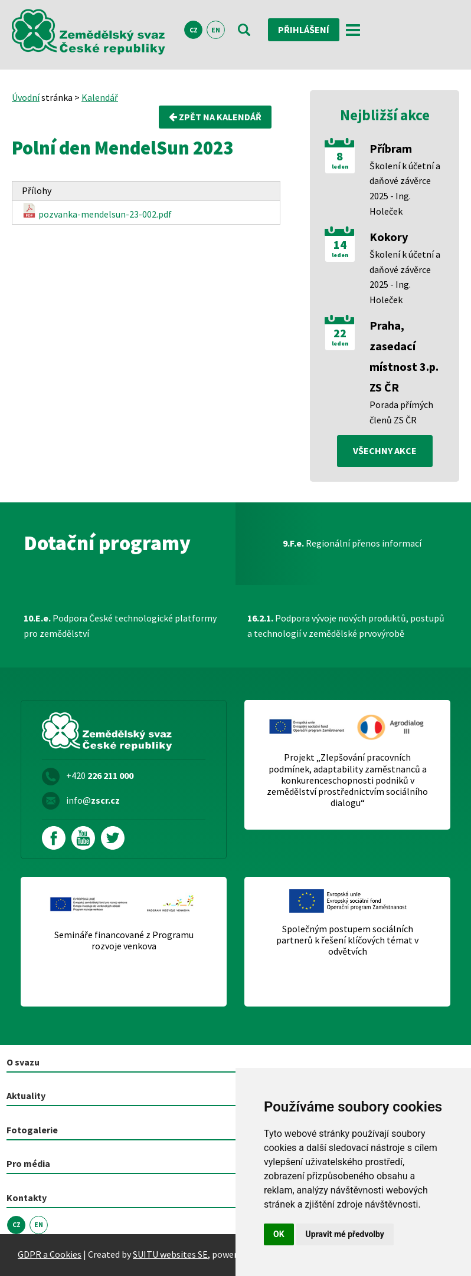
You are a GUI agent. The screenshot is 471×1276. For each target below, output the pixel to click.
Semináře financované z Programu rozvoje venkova (124, 940)
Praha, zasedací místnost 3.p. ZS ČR (404, 356)
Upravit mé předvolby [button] (345, 1234)
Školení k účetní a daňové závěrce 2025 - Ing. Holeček (404, 188)
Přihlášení (303, 29)
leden (340, 166)
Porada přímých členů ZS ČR (401, 412)
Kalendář (99, 97)
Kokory (388, 236)
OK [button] (278, 1234)
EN (215, 29)
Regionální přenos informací (352, 543)
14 (339, 245)
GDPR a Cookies (49, 1254)
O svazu (23, 1062)
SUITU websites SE (170, 1254)
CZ (193, 29)
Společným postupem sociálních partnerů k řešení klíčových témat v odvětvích (347, 940)
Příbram (390, 148)
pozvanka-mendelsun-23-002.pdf (97, 211)
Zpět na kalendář (215, 117)
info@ (93, 800)
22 (339, 333)
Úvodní (26, 97)
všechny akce (385, 450)
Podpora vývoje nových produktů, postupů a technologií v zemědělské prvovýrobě (345, 625)
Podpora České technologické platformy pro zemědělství (120, 625)
